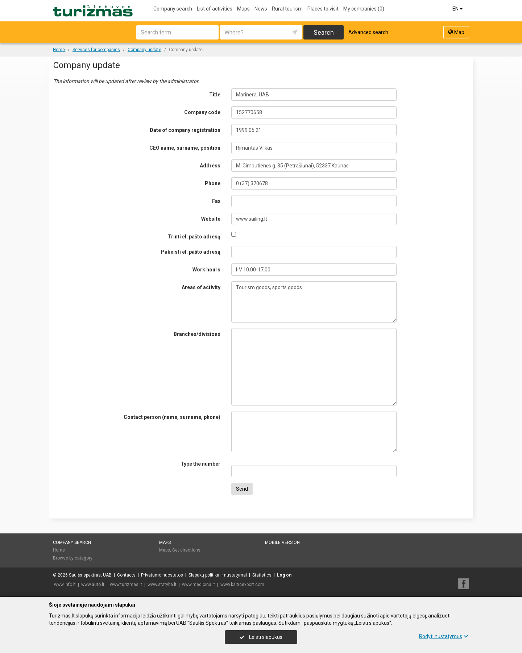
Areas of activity (201, 287)
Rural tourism (287, 9)
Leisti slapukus (261, 637)
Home (59, 550)
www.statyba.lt (162, 584)
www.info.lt (65, 584)
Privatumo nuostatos (162, 575)
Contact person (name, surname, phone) (172, 417)
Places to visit (323, 9)
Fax (216, 201)
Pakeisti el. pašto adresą (190, 252)
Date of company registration (185, 130)
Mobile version (282, 542)
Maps (243, 9)
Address (210, 166)
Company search (172, 9)
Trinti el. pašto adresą (193, 237)
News (260, 9)
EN (458, 9)
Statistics (262, 575)
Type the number (200, 464)
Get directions (186, 550)
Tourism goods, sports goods (314, 302)
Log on (284, 575)
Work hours (206, 270)
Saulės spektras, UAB (90, 575)
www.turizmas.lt (126, 584)
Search (324, 32)
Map (456, 32)
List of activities (214, 9)
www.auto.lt (92, 584)
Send (242, 489)
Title (214, 94)
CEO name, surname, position (184, 148)
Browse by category (72, 558)
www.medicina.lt (198, 584)
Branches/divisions (197, 334)
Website (210, 219)
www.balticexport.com (242, 584)
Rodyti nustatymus (443, 636)
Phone (212, 183)
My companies (363, 9)
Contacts (126, 575)
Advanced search (368, 32)
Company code (202, 112)
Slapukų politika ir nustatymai (217, 575)
